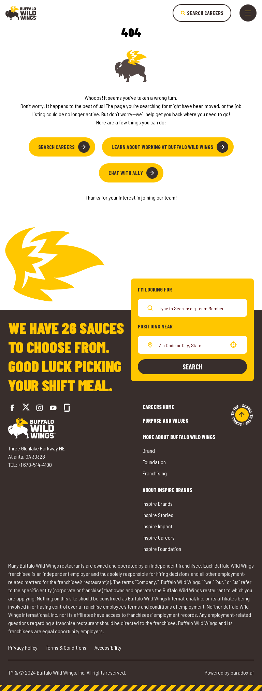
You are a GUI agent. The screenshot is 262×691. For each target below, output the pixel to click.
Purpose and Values (165, 420)
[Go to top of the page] (242, 415)
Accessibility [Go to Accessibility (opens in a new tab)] (107, 647)
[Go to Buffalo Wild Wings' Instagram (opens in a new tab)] (39, 408)
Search (192, 367)
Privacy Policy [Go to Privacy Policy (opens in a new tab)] (23, 647)
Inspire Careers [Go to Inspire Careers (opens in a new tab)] (159, 537)
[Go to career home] (21, 13)
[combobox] (191, 345)
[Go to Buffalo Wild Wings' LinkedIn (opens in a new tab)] (53, 408)
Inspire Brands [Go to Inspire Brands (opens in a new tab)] (158, 503)
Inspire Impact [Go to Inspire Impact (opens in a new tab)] (157, 526)
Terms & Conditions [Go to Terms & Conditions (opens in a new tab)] (66, 647)
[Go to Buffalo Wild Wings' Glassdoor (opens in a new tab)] (67, 408)
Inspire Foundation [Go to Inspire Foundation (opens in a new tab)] (162, 548)
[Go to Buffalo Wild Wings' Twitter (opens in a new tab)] (26, 408)
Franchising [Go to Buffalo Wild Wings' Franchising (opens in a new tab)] (155, 473)
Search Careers (64, 147)
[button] (233, 344)
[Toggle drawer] (248, 13)
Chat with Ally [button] (133, 173)
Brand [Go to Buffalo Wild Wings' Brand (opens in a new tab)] (149, 450)
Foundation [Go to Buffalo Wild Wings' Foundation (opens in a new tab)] (154, 462)
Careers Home (158, 407)
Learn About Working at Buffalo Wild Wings (170, 147)
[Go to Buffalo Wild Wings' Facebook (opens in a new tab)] (12, 408)
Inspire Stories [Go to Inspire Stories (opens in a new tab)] (158, 515)
